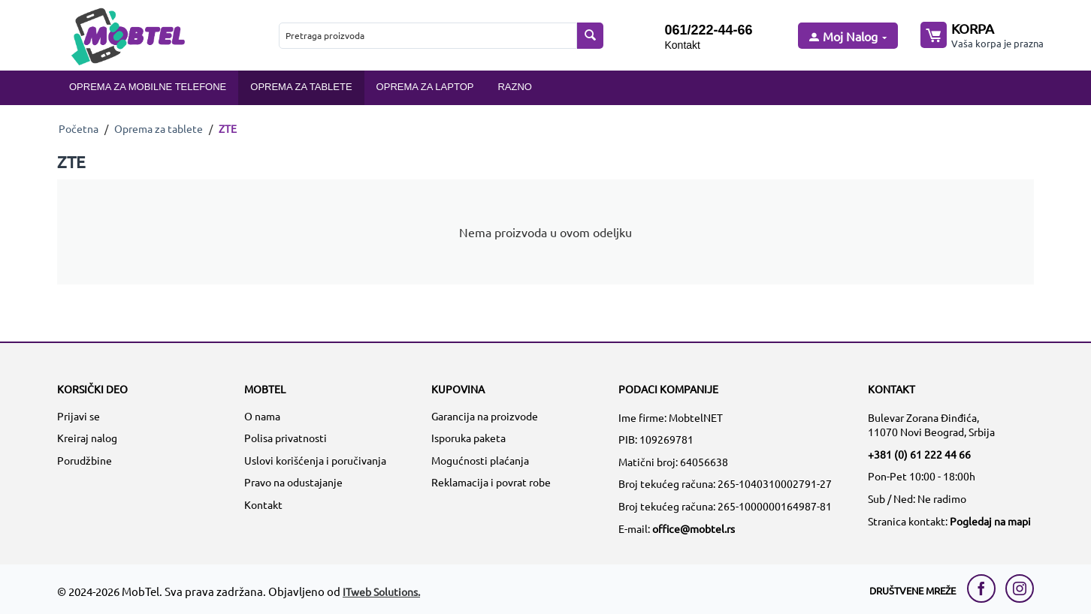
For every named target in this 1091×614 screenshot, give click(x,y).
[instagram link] (1019, 588)
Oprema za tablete (301, 86)
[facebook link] (985, 588)
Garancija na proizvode (484, 416)
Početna (78, 128)
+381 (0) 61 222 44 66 (919, 454)
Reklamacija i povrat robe (491, 482)
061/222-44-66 (708, 30)
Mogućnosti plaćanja (480, 460)
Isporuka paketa (468, 437)
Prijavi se (78, 416)
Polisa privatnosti (285, 437)
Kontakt (682, 45)
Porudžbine (84, 460)
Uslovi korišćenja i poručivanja (315, 460)
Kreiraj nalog (87, 437)
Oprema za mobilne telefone (147, 86)
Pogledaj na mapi (990, 521)
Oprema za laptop (425, 86)
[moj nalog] (847, 37)
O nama (262, 416)
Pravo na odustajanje (293, 482)
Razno (514, 86)
